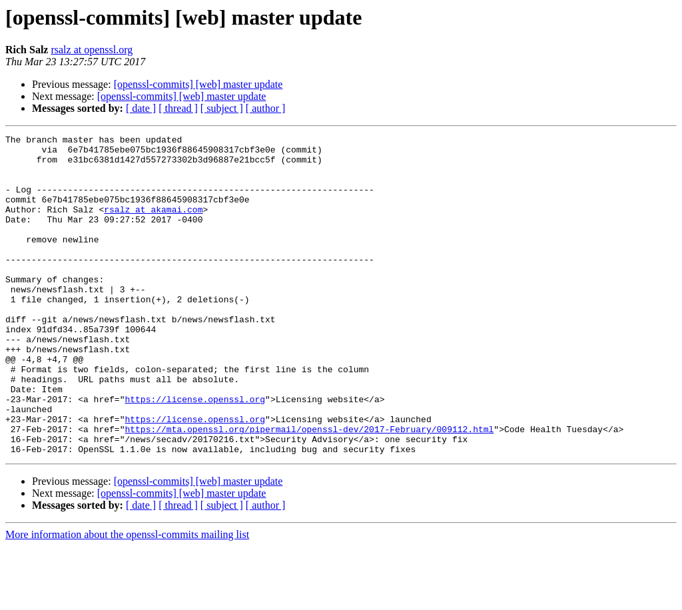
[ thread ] (178, 108)
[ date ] (141, 108)
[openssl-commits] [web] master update (198, 84)
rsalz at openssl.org (92, 49)
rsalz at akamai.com (153, 225)
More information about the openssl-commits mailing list (127, 598)
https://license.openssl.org (195, 453)
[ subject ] (221, 108)
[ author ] (266, 108)
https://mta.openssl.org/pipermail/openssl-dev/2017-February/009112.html (309, 489)
